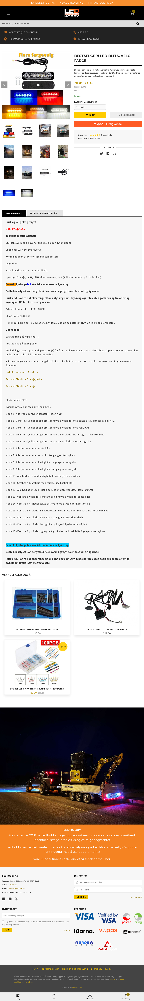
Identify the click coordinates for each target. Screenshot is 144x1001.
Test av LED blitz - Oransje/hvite (24, 379)
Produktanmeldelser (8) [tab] (43, 214)
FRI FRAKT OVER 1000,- (100, 2)
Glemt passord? (136, 898)
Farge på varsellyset (85, 103)
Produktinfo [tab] (13, 214)
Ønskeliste (126, 116)
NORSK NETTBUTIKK (42, 2)
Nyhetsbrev (96, 970)
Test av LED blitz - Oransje (20, 386)
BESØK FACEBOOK (90, 39)
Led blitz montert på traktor (22, 373)
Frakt (35, 970)
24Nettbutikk (77, 988)
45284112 (13, 886)
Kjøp (90, 116)
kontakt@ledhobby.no (17, 890)
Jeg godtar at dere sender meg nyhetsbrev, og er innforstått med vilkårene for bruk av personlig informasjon (35, 925)
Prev (4, 85)
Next (68, 85)
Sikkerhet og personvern (75, 970)
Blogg (108, 970)
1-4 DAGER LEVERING (70, 2)
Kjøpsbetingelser (50, 970)
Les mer (67, 932)
